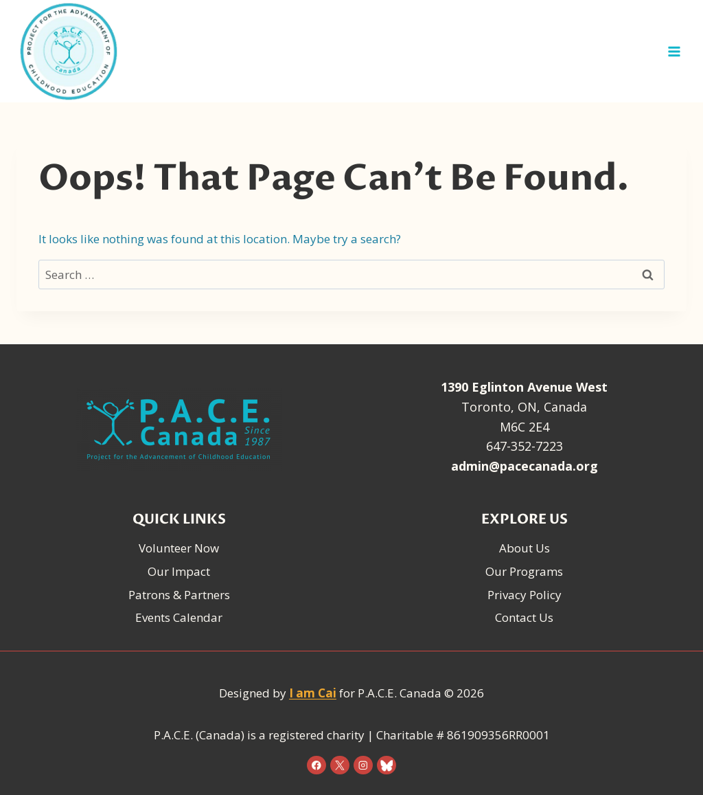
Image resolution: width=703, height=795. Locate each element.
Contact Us (524, 617)
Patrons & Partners (179, 595)
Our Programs (524, 571)
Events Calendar (178, 617)
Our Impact (179, 571)
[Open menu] (674, 51)
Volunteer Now (179, 548)
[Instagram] (363, 765)
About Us (524, 548)
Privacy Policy (524, 595)
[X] (339, 765)
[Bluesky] (386, 765)
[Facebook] (316, 765)
